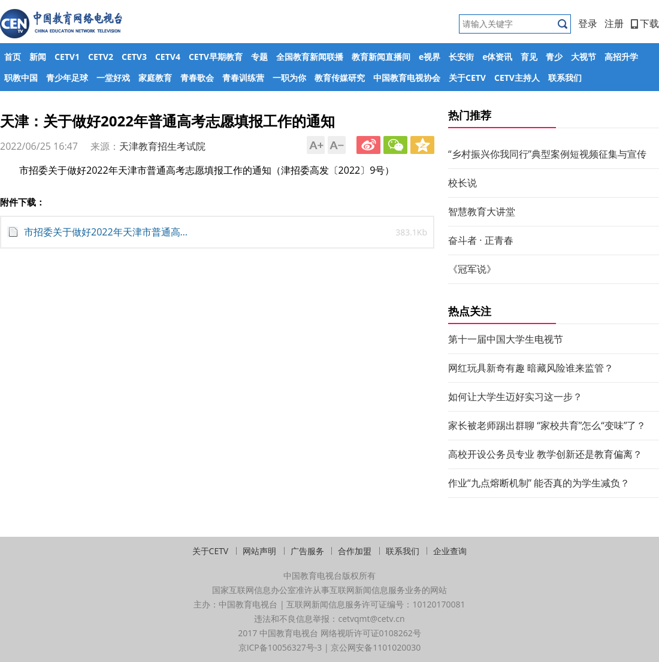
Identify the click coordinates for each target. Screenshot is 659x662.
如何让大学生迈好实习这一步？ (515, 396)
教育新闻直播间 (381, 56)
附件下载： (22, 202)
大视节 (583, 56)
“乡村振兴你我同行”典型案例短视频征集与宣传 (547, 154)
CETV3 (134, 56)
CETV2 (100, 56)
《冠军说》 (472, 269)
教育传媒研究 (340, 77)
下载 (645, 23)
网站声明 (259, 551)
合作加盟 (354, 551)
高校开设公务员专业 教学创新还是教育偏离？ (545, 454)
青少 (554, 56)
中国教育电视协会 (406, 77)
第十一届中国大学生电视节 (505, 339)
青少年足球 (67, 77)
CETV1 (67, 56)
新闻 (37, 56)
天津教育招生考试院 (162, 146)
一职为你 (289, 77)
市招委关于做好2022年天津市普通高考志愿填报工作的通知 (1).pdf (108, 231)
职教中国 (21, 77)
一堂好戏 (113, 77)
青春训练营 (243, 77)
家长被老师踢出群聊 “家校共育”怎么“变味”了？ (547, 425)
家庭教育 (155, 77)
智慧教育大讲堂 (481, 211)
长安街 (461, 56)
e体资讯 (497, 56)
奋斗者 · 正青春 (480, 240)
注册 (614, 23)
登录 (587, 23)
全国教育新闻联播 (309, 56)
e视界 (429, 56)
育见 (529, 56)
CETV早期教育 (216, 56)
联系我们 (565, 77)
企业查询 (450, 551)
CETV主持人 (517, 77)
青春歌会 (197, 77)
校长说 (462, 182)
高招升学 (621, 56)
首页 (12, 56)
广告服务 (307, 551)
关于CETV (467, 77)
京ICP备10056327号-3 (280, 647)
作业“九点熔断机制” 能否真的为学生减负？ (539, 482)
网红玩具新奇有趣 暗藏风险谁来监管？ (530, 367)
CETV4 (167, 56)
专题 (259, 56)
